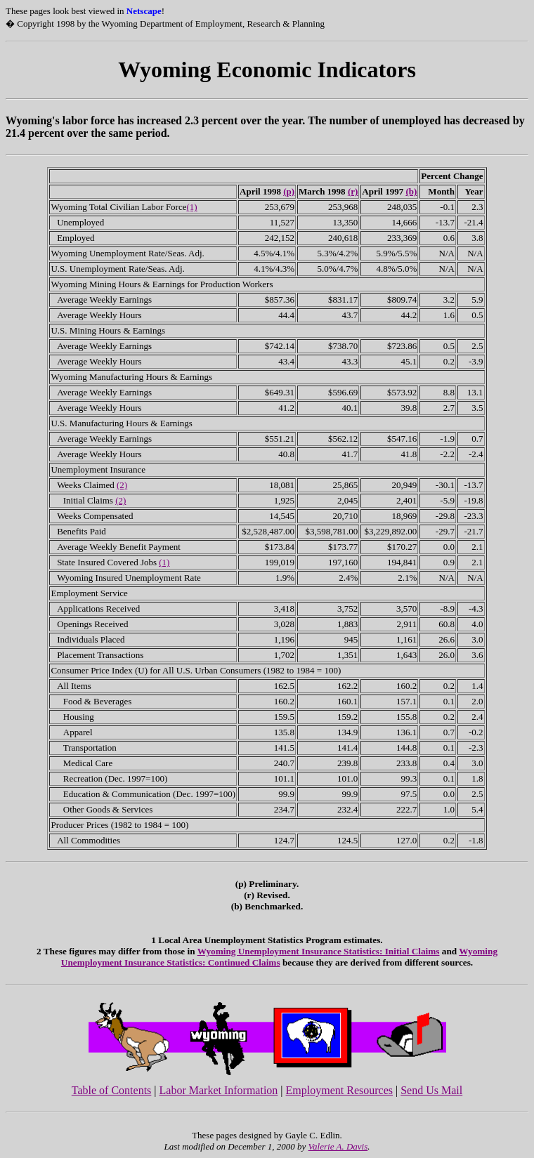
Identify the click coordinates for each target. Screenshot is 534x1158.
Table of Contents (112, 1090)
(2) (122, 485)
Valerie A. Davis (338, 1146)
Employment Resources (339, 1090)
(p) (288, 191)
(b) (411, 191)
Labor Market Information (218, 1090)
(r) (353, 191)
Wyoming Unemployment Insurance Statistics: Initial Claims (318, 951)
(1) (192, 207)
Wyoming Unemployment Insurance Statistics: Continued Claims (279, 957)
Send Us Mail (431, 1090)
